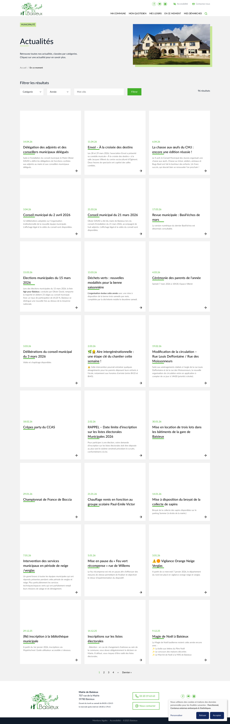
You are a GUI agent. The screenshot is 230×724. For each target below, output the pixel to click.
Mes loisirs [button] (155, 13)
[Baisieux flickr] (165, 4)
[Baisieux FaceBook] (154, 4)
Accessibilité (182, 4)
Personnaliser (176, 715)
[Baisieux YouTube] (159, 4)
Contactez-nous (203, 4)
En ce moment (36, 68)
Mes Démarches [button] (193, 13)
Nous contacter (147, 706)
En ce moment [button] (172, 13)
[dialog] (197, 710)
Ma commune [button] (118, 13)
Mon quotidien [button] (137, 13)
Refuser (202, 715)
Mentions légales (100, 721)
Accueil (23, 68)
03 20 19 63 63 (147, 696)
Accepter (217, 715)
